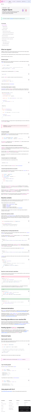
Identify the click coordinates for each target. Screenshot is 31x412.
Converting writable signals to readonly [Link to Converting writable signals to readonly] (9, 87)
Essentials (11, 18)
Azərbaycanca (26, 402)
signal (7, 65)
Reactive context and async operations (8, 34)
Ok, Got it (27, 410)
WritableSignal (8, 137)
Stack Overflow (3, 411)
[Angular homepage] (2, 1)
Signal (9, 138)
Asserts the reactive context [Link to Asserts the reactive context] (8, 213)
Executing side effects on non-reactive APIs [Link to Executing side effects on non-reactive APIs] (14, 319)
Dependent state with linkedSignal (22, 311)
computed (15, 138)
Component (3, 105)
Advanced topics (4, 40)
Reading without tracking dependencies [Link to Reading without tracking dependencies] (10, 230)
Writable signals (5, 26)
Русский (25, 405)
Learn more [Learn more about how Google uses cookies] (21, 410)
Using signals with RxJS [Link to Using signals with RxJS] (8, 389)
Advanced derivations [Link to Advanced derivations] (8, 308)
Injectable (4, 92)
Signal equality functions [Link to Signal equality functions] (7, 339)
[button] (27, 1)
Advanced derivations (5, 35)
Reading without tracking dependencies (8, 32)
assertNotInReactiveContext (9, 221)
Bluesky (2, 405)
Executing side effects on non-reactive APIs (8, 37)
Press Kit (17, 402)
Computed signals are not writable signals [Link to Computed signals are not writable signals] (9, 158)
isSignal (3, 372)
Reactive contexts (4, 29)
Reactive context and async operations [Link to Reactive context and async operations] (10, 271)
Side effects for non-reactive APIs (19, 324)
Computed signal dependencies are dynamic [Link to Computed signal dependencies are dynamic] (10, 168)
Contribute (10, 402)
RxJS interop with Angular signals (7, 391)
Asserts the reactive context (6, 31)
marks (27, 330)
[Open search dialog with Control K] (7, 1)
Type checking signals (6, 43)
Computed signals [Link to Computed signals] (5, 131)
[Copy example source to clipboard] (29, 65)
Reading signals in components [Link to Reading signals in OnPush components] (13, 328)
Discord (2, 408)
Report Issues (10, 405)
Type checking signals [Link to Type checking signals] (6, 364)
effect (3, 239)
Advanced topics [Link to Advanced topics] (6, 336)
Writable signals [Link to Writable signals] (5, 59)
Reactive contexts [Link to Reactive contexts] (7, 198)
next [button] (4, 1)
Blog (1, 402)
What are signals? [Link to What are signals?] (7, 49)
